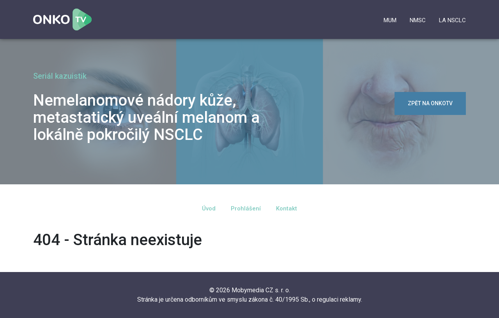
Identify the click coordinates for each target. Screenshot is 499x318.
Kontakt (286, 208)
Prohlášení (246, 208)
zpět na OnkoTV (430, 103)
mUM (390, 20)
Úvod (209, 208)
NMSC (418, 20)
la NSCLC (452, 20)
